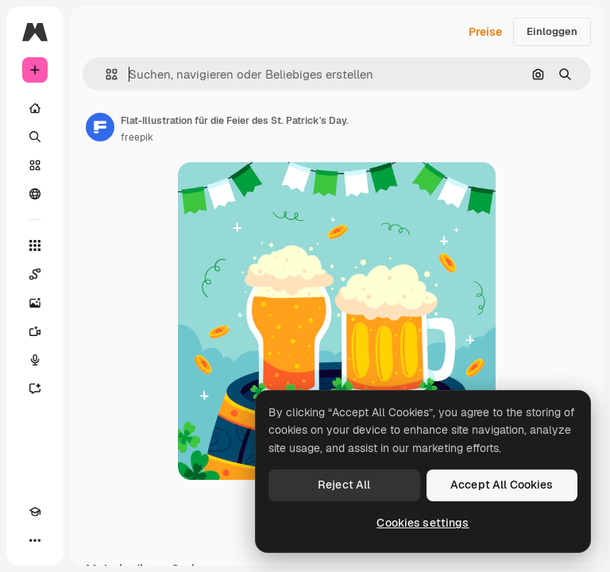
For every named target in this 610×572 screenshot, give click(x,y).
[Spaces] (35, 274)
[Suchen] (35, 136)
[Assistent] (35, 388)
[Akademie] (35, 511)
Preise (485, 32)
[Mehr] (35, 540)
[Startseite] (35, 108)
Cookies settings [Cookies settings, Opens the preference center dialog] (422, 523)
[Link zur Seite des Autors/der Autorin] (100, 127)
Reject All (344, 484)
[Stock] (35, 165)
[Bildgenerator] (35, 302)
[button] (105, 74)
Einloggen (552, 31)
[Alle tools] (35, 245)
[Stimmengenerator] (35, 360)
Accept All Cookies (502, 484)
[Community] (35, 194)
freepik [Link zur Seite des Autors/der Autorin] (137, 137)
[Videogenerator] (35, 331)
